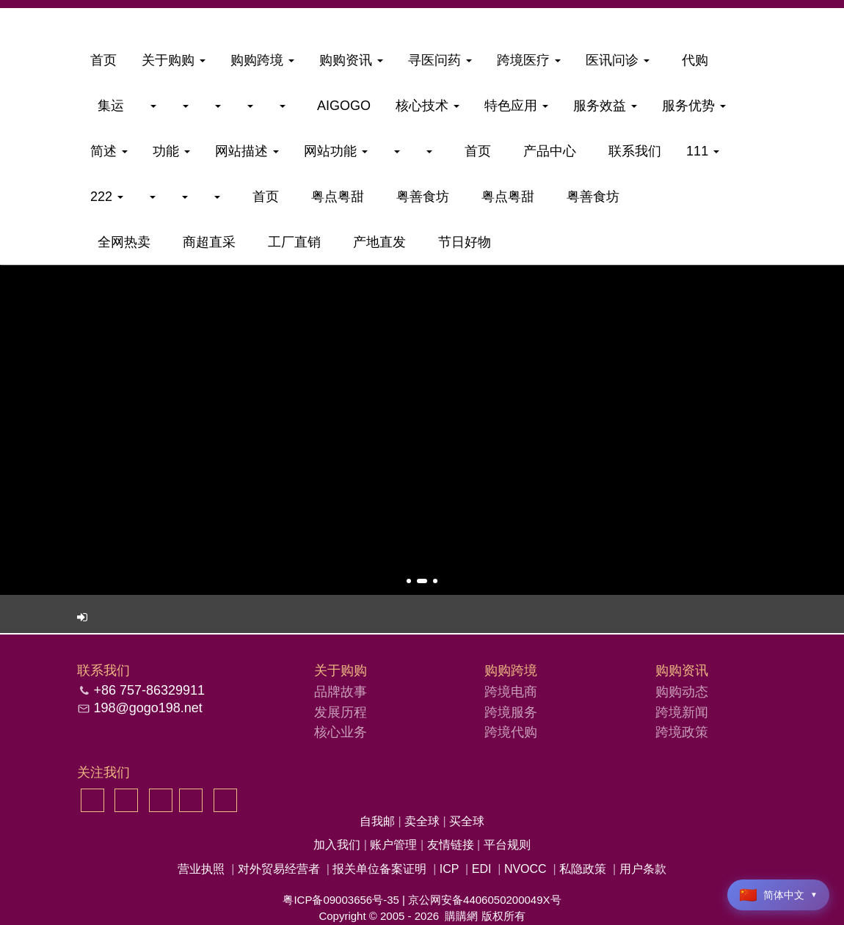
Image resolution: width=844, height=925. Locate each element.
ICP (449, 869)
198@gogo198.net (147, 708)
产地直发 (376, 242)
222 (106, 196)
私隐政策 (582, 869)
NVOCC (525, 869)
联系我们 (631, 151)
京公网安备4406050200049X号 (484, 899)
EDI (482, 869)
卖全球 (423, 821)
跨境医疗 (529, 60)
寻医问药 (440, 60)
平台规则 (507, 844)
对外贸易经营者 (279, 869)
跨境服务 (510, 712)
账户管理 (395, 844)
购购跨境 (262, 60)
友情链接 (452, 844)
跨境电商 (510, 691)
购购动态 (681, 691)
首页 (103, 60)
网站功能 (336, 151)
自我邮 (379, 821)
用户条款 (642, 869)
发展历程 (340, 712)
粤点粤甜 (334, 196)
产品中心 (546, 151)
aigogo (340, 105)
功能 (171, 151)
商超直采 (205, 242)
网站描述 (247, 151)
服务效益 (605, 105)
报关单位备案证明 (379, 869)
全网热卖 (120, 242)
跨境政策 (681, 732)
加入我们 (338, 844)
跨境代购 (510, 732)
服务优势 (694, 105)
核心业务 (340, 732)
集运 (107, 105)
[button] (409, 581)
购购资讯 (351, 60)
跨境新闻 (681, 712)
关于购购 (173, 60)
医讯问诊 (618, 60)
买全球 (466, 821)
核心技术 (427, 105)
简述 (109, 151)
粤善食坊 (419, 196)
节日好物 (461, 242)
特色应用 (516, 105)
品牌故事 (340, 691)
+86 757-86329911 (149, 690)
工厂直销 (291, 242)
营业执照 (201, 869)
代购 (691, 60)
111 (702, 151)
